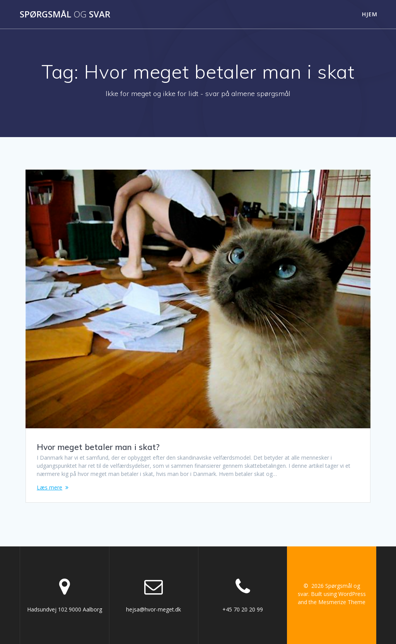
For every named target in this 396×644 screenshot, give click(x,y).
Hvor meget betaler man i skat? (98, 447)
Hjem (369, 14)
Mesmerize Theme (341, 602)
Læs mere (49, 487)
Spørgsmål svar (65, 14)
